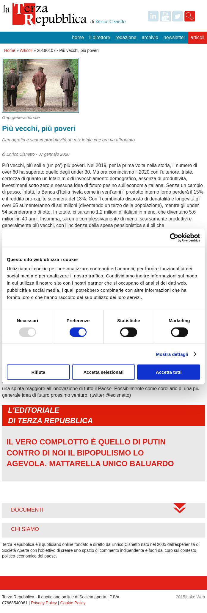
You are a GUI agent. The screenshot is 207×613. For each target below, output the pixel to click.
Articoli (197, 37)
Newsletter (174, 37)
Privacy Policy (44, 602)
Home (78, 37)
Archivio (150, 37)
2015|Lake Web (190, 597)
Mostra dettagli (172, 353)
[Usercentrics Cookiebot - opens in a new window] (174, 237)
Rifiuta (38, 372)
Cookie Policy (73, 602)
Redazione (125, 37)
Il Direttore (99, 37)
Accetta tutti (169, 372)
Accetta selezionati (103, 372)
